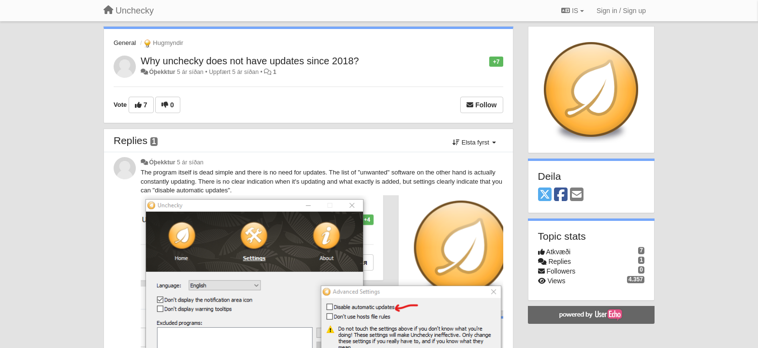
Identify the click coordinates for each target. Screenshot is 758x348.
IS (572, 10)
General (125, 42)
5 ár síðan (190, 162)
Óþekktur (162, 72)
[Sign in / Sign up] (621, 10)
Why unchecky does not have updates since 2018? (250, 61)
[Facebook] (561, 195)
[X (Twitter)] (545, 195)
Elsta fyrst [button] (474, 142)
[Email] (576, 195)
